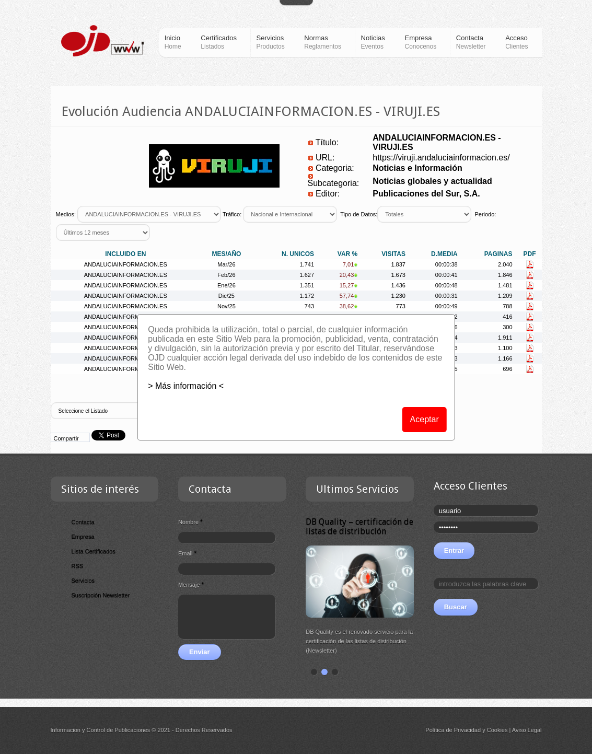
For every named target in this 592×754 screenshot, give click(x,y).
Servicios (83, 580)
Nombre (190, 522)
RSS (78, 566)
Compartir (66, 438)
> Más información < (186, 385)
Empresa (83, 536)
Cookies (497, 730)
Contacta (83, 522)
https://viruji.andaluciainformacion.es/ (441, 157)
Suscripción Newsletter (101, 595)
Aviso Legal (527, 730)
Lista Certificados (93, 551)
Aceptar (424, 419)
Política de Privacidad (453, 730)
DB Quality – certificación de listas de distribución (359, 526)
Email (187, 553)
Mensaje (191, 584)
